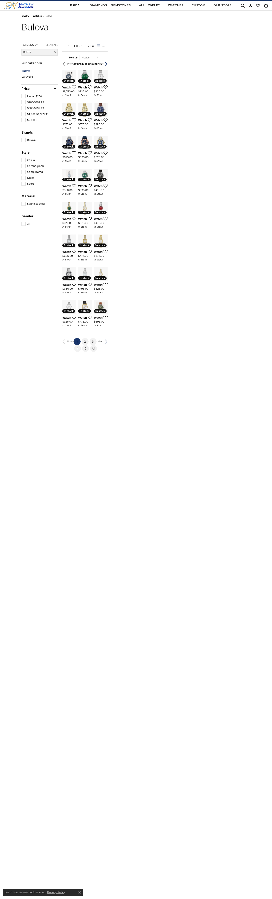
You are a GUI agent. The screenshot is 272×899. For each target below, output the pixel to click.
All (176, 722)
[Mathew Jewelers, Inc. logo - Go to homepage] (19, 5)
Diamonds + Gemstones (110, 5)
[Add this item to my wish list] (120, 134)
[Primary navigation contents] (136, 5)
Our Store (223, 5)
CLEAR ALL (52, 45)
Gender (27, 216)
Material (28, 196)
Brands (27, 132)
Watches (175, 5)
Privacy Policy (56, 892)
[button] (243, 5)
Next (243, 64)
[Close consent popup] (79, 892)
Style (25, 152)
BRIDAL (76, 5)
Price (25, 88)
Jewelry (25, 16)
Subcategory (31, 63)
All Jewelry (149, 5)
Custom (198, 5)
